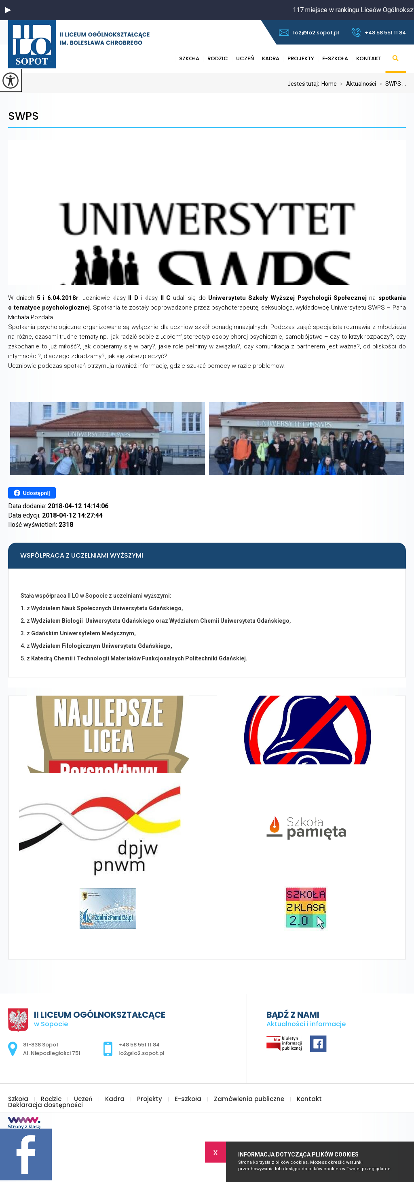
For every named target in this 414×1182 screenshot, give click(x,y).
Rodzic (217, 58)
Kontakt (368, 58)
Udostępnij (32, 493)
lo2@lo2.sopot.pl (309, 32)
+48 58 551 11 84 (378, 32)
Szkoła (189, 58)
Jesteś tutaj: (304, 84)
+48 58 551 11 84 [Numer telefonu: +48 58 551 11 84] (139, 1044)
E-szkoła (335, 58)
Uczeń (245, 58)
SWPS (23, 116)
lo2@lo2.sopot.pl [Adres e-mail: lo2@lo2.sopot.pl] (141, 1053)
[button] (8, 10)
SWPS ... (391, 84)
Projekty (300, 58)
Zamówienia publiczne (249, 1099)
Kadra (270, 58)
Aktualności (356, 84)
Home (329, 84)
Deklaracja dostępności (45, 1105)
